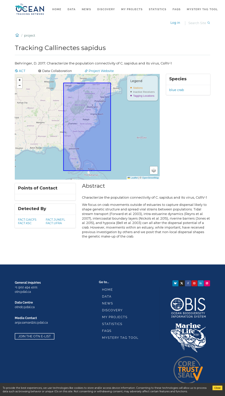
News (86, 9)
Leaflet (133, 177)
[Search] (197, 23)
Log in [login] (175, 23)
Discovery (106, 9)
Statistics (157, 9)
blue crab (176, 90)
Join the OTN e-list (34, 336)
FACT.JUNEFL (55, 219)
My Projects (132, 9)
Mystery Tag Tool (202, 9)
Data (72, 9)
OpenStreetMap (150, 177)
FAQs (177, 9)
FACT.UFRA (54, 223)
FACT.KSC (24, 223)
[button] (19, 80)
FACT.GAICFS (27, 219)
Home (56, 9)
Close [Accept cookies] (217, 387)
